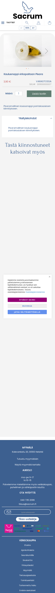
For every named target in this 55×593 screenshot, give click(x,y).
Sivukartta (27, 560)
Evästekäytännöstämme (35, 292)
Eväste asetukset (27, 590)
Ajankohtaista (27, 550)
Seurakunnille (27, 555)
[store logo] (27, 8)
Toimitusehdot (27, 580)
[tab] (27, 118)
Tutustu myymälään (27, 459)
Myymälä (27, 570)
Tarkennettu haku (27, 585)
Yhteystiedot (28, 565)
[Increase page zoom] (33, 28)
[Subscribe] (27, 519)
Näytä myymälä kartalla (27, 464)
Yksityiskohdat (28, 118)
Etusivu (27, 545)
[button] (38, 23)
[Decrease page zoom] (21, 28)
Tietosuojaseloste (27, 575)
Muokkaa (27, 306)
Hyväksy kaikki (27, 300)
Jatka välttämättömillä (27, 312)
